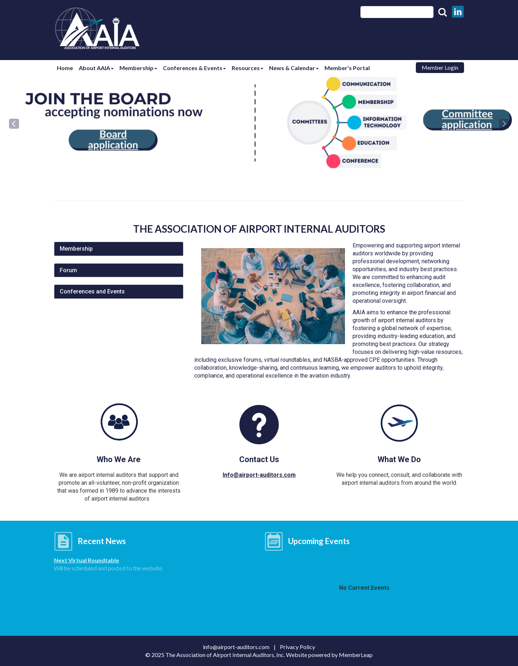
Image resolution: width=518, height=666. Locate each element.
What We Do (399, 459)
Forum (68, 270)
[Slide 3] (265, 156)
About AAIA (98, 67)
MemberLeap (356, 654)
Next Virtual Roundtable (86, 560)
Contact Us (259, 459)
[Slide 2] (261, 156)
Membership (142, 67)
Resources (254, 67)
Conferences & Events (199, 67)
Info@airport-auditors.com (259, 474)
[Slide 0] (252, 156)
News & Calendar (302, 67)
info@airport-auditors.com (238, 646)
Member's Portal (356, 67)
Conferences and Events (92, 291)
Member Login (440, 67)
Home (66, 67)
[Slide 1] (257, 156)
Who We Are (119, 459)
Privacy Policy (297, 646)
